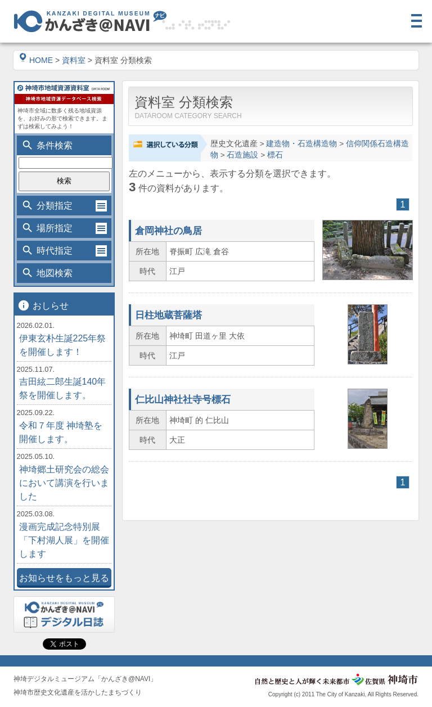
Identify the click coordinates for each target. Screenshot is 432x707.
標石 (275, 155)
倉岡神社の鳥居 (168, 230)
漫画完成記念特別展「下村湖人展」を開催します (64, 540)
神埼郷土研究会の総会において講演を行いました (64, 483)
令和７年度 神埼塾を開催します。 (60, 432)
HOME (36, 60)
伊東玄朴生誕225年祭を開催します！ (62, 345)
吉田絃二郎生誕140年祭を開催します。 (62, 388)
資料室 (74, 60)
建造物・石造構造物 (301, 143)
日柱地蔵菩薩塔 (168, 315)
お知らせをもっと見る (64, 578)
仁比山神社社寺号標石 (183, 399)
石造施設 (242, 155)
